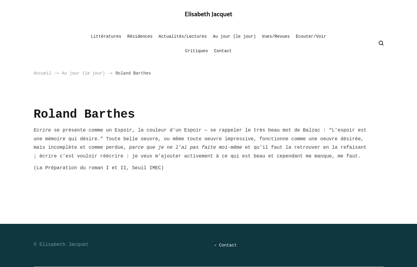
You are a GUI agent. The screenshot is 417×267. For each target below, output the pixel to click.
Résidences (140, 36)
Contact (223, 51)
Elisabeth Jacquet (208, 14)
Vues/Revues (276, 36)
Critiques (196, 51)
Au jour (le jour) (234, 36)
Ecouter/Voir (311, 36)
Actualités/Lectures (183, 36)
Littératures (106, 36)
